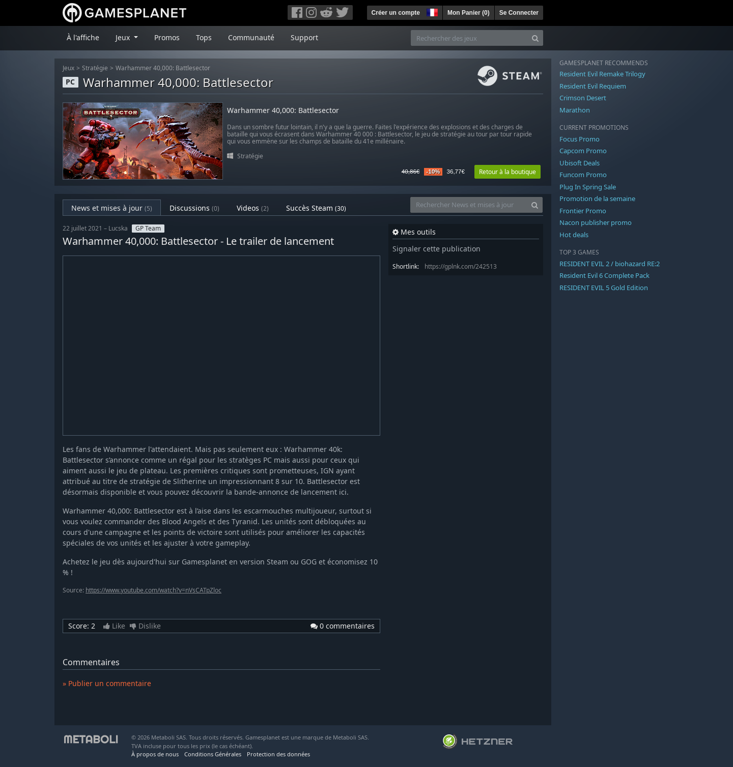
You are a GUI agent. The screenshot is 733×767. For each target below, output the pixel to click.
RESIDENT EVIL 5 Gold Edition (603, 287)
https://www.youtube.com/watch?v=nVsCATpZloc (153, 590)
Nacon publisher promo (595, 222)
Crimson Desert (582, 97)
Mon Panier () (468, 12)
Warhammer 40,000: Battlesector (163, 68)
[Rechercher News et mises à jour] (468, 205)
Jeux (68, 68)
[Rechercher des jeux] (469, 38)
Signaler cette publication (436, 248)
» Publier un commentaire (107, 683)
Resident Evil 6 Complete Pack (604, 275)
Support (304, 37)
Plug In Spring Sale (587, 186)
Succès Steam (316, 208)
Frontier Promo (582, 210)
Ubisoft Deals (579, 162)
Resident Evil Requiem (592, 86)
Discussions (194, 208)
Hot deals (573, 234)
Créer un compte (396, 12)
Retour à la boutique (507, 171)
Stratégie (95, 68)
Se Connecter (519, 12)
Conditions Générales (212, 754)
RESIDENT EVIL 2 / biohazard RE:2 (609, 263)
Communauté (251, 37)
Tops (204, 37)
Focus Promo (579, 139)
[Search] (535, 38)
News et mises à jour (111, 208)
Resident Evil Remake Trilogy (602, 73)
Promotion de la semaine (597, 198)
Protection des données (278, 754)
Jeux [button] (124, 37)
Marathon (574, 110)
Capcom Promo (583, 150)
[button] (431, 11)
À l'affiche (83, 37)
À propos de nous (155, 754)
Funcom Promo (583, 174)
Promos (167, 37)
